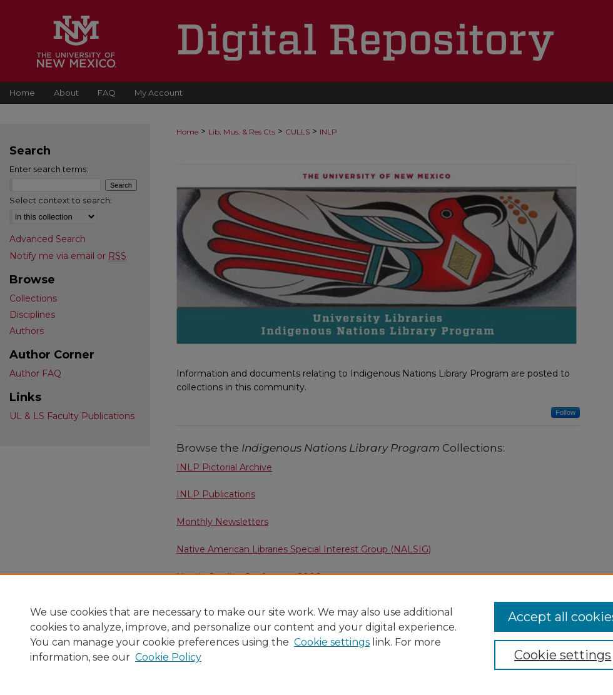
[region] (306, 634)
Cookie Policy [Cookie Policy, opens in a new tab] (168, 657)
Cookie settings (332, 642)
